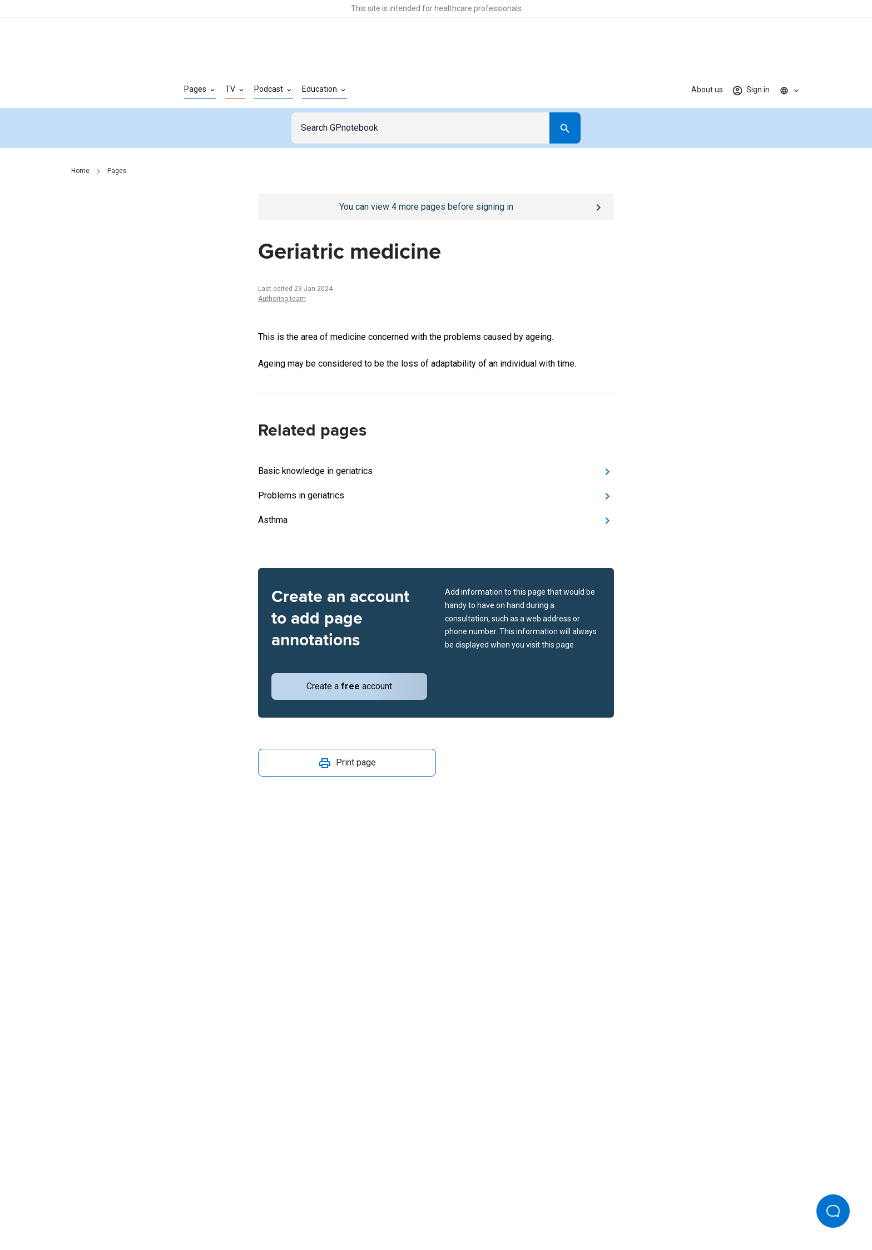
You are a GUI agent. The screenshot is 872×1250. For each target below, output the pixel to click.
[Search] (565, 128)
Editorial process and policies (462, 1204)
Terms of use (374, 1204)
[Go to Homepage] (109, 90)
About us (707, 89)
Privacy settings (553, 1204)
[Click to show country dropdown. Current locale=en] (790, 90)
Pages (117, 171)
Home (80, 171)
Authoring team (282, 299)
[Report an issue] (436, 821)
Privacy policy (314, 1204)
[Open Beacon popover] (833, 1211)
